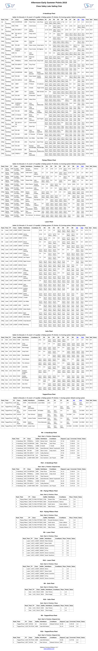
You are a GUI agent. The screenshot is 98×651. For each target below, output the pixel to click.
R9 (78, 19)
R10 (83, 19)
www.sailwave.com (49, 649)
